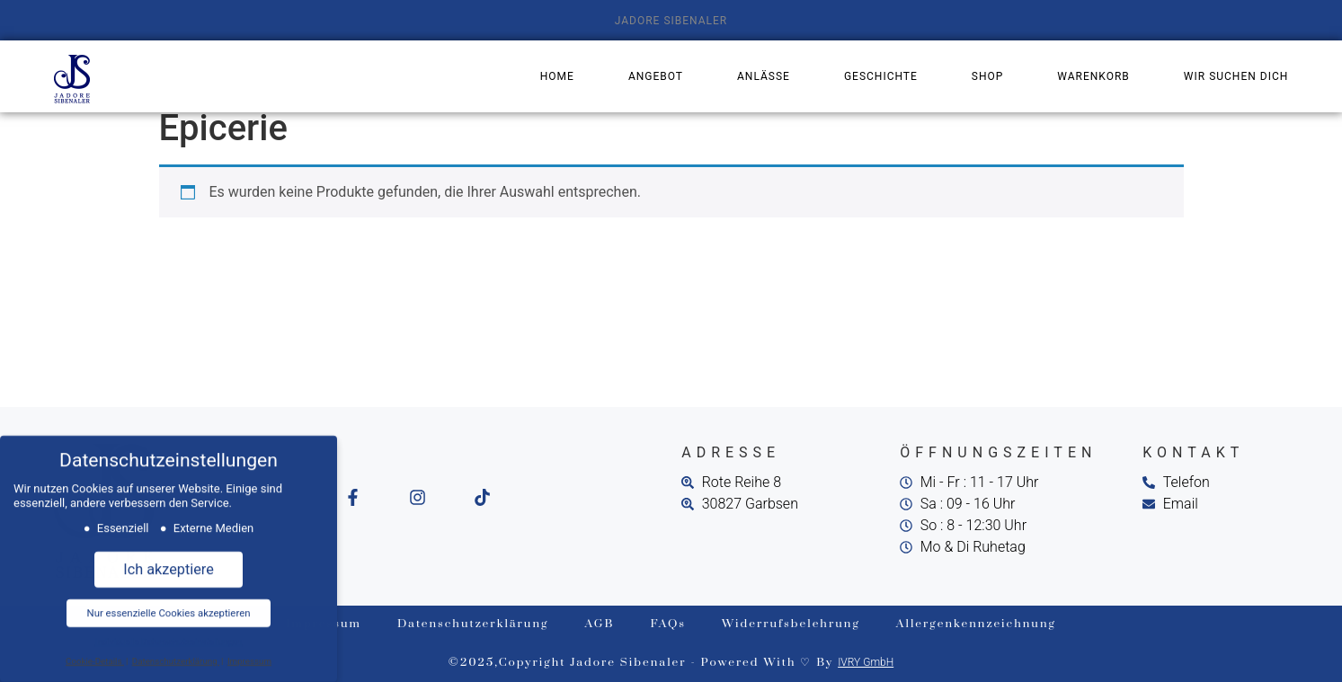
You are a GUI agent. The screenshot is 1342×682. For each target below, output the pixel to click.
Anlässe (763, 76)
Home (557, 76)
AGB (600, 623)
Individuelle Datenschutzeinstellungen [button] (169, 633)
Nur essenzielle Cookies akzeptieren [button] (169, 604)
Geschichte (881, 76)
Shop (988, 76)
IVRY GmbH (865, 662)
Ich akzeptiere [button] (168, 561)
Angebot (655, 76)
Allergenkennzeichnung (976, 623)
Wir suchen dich (1236, 76)
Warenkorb (1093, 76)
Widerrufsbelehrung (791, 623)
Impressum (249, 652)
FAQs (669, 623)
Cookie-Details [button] (95, 652)
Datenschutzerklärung (473, 623)
